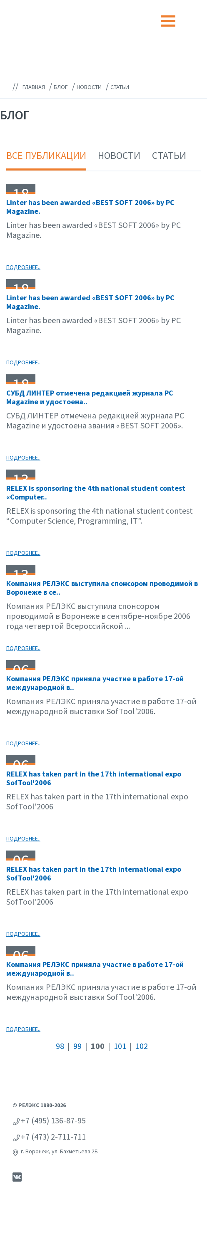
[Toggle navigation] (168, 21)
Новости (119, 155)
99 (77, 1046)
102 (141, 1046)
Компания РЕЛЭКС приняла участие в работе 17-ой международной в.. (95, 683)
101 (120, 1046)
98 (60, 1046)
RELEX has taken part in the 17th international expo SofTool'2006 (93, 778)
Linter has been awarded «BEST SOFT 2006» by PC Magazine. (90, 207)
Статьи (169, 155)
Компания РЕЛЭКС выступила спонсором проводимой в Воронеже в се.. (102, 588)
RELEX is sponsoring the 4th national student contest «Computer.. (95, 492)
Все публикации (46, 155)
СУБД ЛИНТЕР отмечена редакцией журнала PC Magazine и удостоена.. (89, 397)
